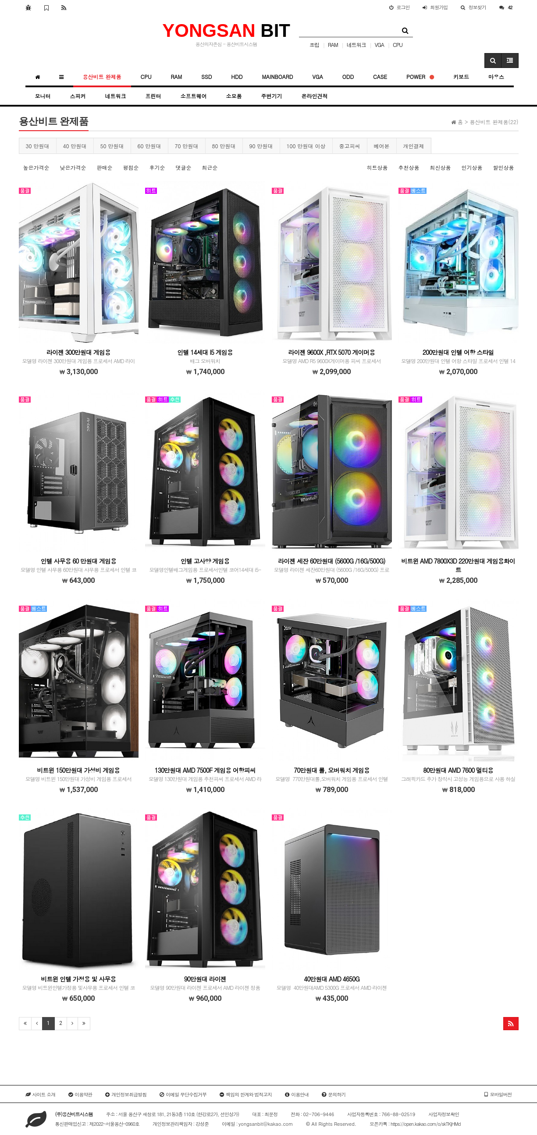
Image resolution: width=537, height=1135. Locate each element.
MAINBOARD (277, 76)
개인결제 (413, 146)
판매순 (105, 167)
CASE (380, 76)
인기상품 (471, 167)
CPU (397, 44)
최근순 (210, 167)
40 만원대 (75, 146)
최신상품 (440, 167)
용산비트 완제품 (102, 76)
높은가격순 (36, 167)
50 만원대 (112, 146)
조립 (314, 44)
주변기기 (271, 96)
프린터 (153, 96)
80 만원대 (224, 146)
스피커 (78, 96)
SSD (206, 76)
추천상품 (408, 167)
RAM (333, 44)
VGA (379, 44)
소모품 (234, 96)
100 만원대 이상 (306, 146)
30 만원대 (38, 146)
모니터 (43, 96)
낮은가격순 (73, 167)
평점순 (131, 167)
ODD (348, 76)
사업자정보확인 (443, 1114)
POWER (420, 76)
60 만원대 (149, 146)
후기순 (157, 167)
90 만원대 (261, 146)
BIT (226, 30)
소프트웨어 (194, 96)
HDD (236, 76)
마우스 (496, 76)
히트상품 (377, 167)
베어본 (382, 146)
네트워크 (356, 44)
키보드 (461, 76)
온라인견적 (315, 96)
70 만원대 (187, 146)
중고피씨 (349, 146)
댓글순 (184, 167)
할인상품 (503, 167)
